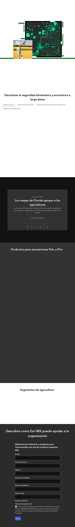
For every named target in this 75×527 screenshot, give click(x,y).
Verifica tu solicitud (21, 501)
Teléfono (18, 470)
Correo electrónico (21, 462)
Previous (28, 227)
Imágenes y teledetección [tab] (12, 108)
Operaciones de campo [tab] (25, 105)
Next (47, 227)
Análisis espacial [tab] (8, 105)
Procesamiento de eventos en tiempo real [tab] (51, 105)
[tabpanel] (37, 141)
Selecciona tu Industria (22, 478)
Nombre (18, 454)
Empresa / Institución (22, 485)
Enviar (18, 518)
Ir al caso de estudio (37, 218)
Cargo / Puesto (19, 493)
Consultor (37, 498)
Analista (37, 496)
